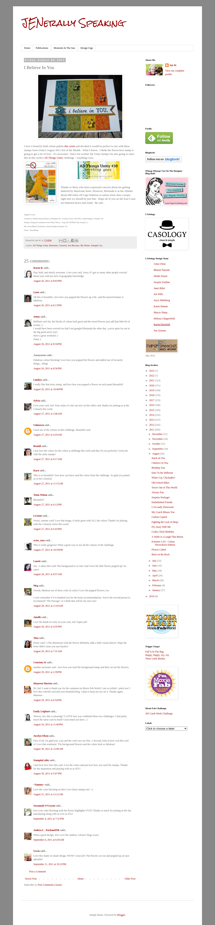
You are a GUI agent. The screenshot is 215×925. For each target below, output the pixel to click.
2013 (152, 419)
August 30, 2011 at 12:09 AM (48, 748)
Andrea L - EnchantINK (46, 830)
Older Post (130, 878)
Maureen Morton (42, 683)
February (157, 585)
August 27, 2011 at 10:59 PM (48, 549)
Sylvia (36, 400)
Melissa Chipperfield (164, 318)
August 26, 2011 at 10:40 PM (48, 389)
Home (27, 48)
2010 (152, 596)
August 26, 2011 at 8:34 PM (47, 344)
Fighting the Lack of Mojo (165, 522)
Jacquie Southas (162, 282)
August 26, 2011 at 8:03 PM (47, 280)
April (155, 575)
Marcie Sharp (160, 312)
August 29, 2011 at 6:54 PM (47, 700)
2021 (152, 380)
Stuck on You (158, 458)
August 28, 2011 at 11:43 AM (48, 605)
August (156, 453)
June (154, 565)
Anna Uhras (160, 263)
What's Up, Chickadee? (163, 477)
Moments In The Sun (64, 48)
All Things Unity (53, 157)
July (154, 560)
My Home (85, 245)
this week (69, 146)
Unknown (38, 425)
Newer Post (31, 878)
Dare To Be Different (162, 472)
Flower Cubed (159, 549)
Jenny (36, 316)
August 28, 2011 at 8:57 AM (47, 574)
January (156, 590)
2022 (152, 375)
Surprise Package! (161, 497)
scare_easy (39, 540)
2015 (152, 410)
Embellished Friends (162, 502)
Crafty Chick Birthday (163, 531)
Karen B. (38, 267)
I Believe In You (160, 462)
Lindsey (37, 379)
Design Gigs (86, 48)
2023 (152, 370)
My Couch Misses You (163, 512)
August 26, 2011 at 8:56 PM (47, 368)
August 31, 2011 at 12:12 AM (48, 794)
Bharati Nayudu (162, 269)
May (154, 570)
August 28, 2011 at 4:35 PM (47, 626)
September (158, 448)
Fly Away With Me (161, 526)
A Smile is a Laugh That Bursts (167, 536)
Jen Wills (158, 294)
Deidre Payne (160, 276)
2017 (152, 400)
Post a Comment (37, 871)
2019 (152, 390)
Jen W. (173, 65)
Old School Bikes (160, 482)
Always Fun (158, 492)
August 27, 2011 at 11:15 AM (48, 483)
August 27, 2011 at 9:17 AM (47, 459)
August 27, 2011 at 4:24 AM (47, 434)
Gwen (36, 850)
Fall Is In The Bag (154, 651)
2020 (152, 385)
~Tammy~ (38, 784)
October (156, 443)
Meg (35, 585)
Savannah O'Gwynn (44, 805)
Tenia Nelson (40, 494)
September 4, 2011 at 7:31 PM (48, 818)
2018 (152, 395)
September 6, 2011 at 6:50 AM (48, 839)
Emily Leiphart (41, 711)
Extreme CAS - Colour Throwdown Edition (163, 543)
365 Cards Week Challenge (159, 713)
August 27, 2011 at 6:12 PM (47, 504)
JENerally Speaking (72, 23)
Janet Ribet (159, 288)
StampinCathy (41, 760)
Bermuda (53, 245)
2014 (152, 414)
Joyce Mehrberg (162, 300)
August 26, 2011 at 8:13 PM (47, 305)
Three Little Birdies (155, 658)
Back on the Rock (161, 554)
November (158, 438)
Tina (35, 638)
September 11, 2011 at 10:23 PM (49, 864)
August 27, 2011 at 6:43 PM (47, 529)
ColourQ (63, 245)
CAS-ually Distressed (162, 507)
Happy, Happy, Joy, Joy (157, 655)
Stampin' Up (96, 245)
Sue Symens (160, 330)
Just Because (73, 245)
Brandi (37, 446)
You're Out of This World (164, 487)
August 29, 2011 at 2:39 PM (47, 672)
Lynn (36, 292)
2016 (152, 405)
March (155, 580)
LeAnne (37, 515)
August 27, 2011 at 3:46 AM (47, 413)
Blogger (121, 914)
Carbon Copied (159, 517)
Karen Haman (161, 306)
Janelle (37, 617)
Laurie (37, 561)
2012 (152, 424)
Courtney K (39, 662)
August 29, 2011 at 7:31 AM (47, 651)
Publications (42, 48)
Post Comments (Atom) (50, 884)
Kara (36, 470)
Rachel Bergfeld (162, 324)
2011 (152, 429)
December (157, 434)
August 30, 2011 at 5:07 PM (47, 773)
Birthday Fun (158, 467)
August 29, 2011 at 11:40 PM (48, 724)
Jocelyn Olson (41, 735)
